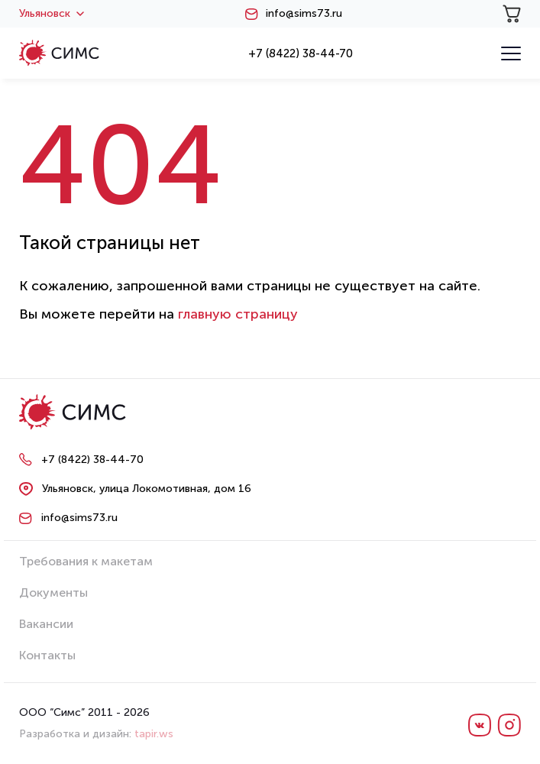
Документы (53, 592)
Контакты (47, 655)
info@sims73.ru (304, 14)
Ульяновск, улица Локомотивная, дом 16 (146, 488)
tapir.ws (153, 733)
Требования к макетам (86, 561)
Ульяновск (51, 14)
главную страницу (238, 314)
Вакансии (46, 624)
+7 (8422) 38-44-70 (300, 53)
